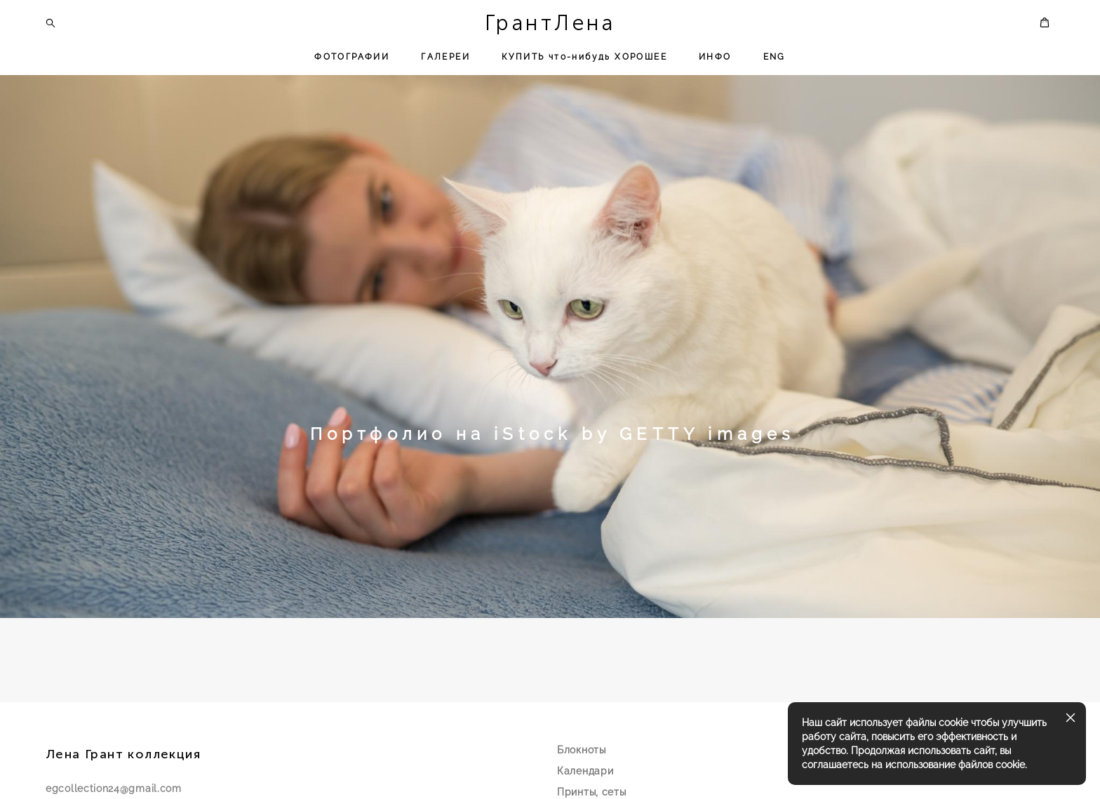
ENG (774, 57)
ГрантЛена (550, 23)
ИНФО (715, 57)
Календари (585, 784)
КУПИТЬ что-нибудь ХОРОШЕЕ (584, 57)
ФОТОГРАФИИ (351, 57)
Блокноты (581, 763)
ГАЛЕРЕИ (445, 57)
